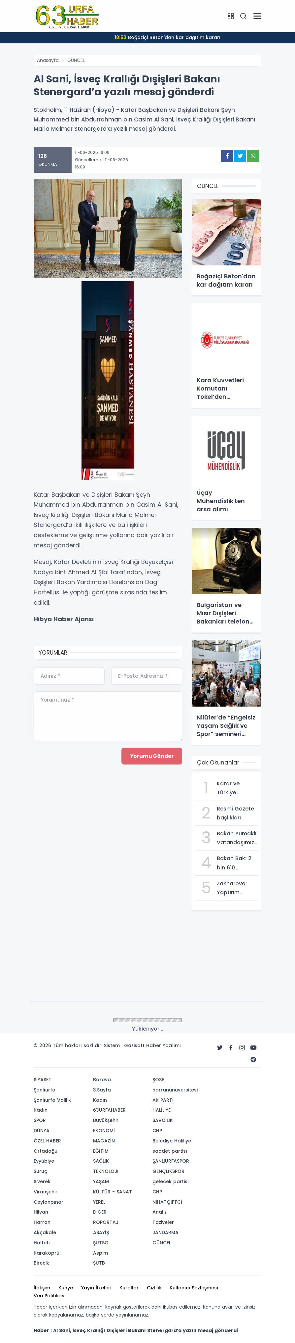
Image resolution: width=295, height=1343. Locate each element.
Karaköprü (46, 1253)
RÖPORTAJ (105, 1222)
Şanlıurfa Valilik (52, 1100)
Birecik (41, 1263)
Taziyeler (163, 1222)
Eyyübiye (44, 1161)
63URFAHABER (109, 1110)
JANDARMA (165, 1232)
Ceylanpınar (48, 1202)
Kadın (41, 1110)
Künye (65, 1287)
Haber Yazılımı (163, 1045)
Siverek (42, 1181)
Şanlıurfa (44, 1090)
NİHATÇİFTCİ (167, 1202)
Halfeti (41, 1242)
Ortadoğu (45, 1151)
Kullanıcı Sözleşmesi (194, 1287)
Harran (42, 1222)
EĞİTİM (101, 1151)
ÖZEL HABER (47, 1140)
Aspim (100, 1253)
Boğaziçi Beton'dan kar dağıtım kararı (167, 37)
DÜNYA (41, 1130)
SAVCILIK (162, 1120)
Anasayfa (48, 60)
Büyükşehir (105, 1120)
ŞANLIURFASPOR (170, 1161)
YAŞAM (101, 1181)
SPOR (40, 1120)
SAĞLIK (101, 1161)
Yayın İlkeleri (96, 1287)
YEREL (99, 1202)
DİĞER (100, 1212)
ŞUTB (99, 1263)
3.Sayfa (102, 1090)
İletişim (42, 1287)
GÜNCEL (76, 60)
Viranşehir (45, 1191)
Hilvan (41, 1212)
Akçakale (45, 1232)
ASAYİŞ (101, 1232)
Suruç (40, 1171)
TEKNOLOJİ (105, 1171)
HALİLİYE (161, 1110)
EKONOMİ (104, 1130)
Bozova (102, 1079)
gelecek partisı (170, 1181)
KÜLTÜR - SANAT (112, 1191)
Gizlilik (154, 1287)
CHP (157, 1130)
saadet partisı (169, 1151)
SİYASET (42, 1079)
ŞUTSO (101, 1242)
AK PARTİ (163, 1100)
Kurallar (129, 1287)
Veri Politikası (50, 1295)
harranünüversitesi (175, 1090)
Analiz (159, 1212)
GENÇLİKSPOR (168, 1171)
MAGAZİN (104, 1140)
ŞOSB (158, 1079)
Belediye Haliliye (171, 1140)
